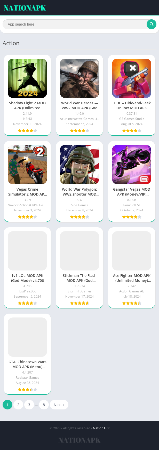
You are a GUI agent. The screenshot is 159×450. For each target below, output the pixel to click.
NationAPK (101, 428)
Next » (59, 404)
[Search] (79, 24)
